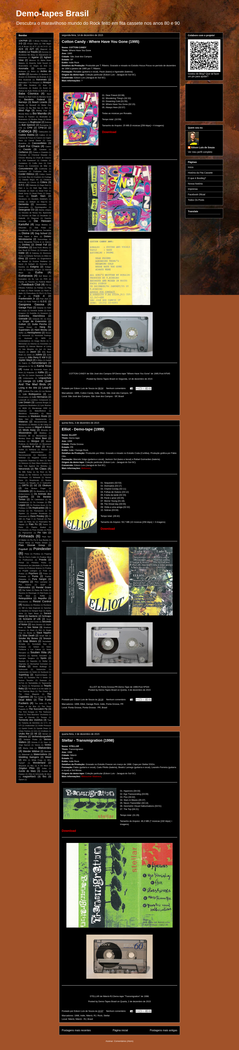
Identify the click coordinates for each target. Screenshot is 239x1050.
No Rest (40, 472)
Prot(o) (21, 574)
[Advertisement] (119, 407)
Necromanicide (25, 455)
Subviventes (24, 672)
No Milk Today (25, 472)
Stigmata (22, 664)
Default (32, 202)
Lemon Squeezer (36, 375)
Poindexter (42, 549)
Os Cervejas (38, 502)
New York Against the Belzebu (33, 466)
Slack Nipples (44, 632)
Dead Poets (37, 193)
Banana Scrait (45, 97)
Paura (45, 524)
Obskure (46, 485)
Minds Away (29, 430)
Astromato (41, 79)
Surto (21, 678)
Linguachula (45, 378)
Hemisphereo (34, 332)
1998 (76, 1015)
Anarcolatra (23, 66)
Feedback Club (31, 284)
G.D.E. (43, 301)
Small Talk (43, 636)
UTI (20, 726)
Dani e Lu (23, 188)
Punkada (22, 576)
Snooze (47, 638)
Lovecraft (22, 400)
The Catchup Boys (27, 691)
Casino (48, 146)
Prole (45, 571)
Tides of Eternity (27, 717)
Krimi (21, 372)
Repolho (42, 598)
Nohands (36, 477)
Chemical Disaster (39, 155)
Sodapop (22, 647)
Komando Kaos (40, 369)
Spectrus (22, 656)
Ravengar (33, 593)
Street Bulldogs (40, 667)
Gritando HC (37, 319)
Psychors (33, 573)
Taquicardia (46, 683)
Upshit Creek (27, 728)
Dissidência (23, 230)
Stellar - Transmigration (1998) (88, 740)
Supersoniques (41, 675)
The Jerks (39, 703)
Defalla (21, 202)
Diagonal (35, 218)
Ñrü (44, 776)
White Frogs (37, 760)
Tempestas (35, 686)
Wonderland (39, 762)
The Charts (43, 691)
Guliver (22, 324)
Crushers (37, 177)
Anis (45, 66)
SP (130, 393)
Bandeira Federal (34, 99)
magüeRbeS (29, 776)
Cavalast (42, 149)
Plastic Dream (41, 543)
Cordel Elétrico (26, 174)
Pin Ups (42, 532)
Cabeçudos (43, 132)
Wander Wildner (31, 751)
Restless (26, 605)
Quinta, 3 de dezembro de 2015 (135, 690)
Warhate (47, 751)
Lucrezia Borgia (41, 403)
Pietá (49, 530)
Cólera (43, 182)
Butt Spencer (28, 125)
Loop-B (46, 387)
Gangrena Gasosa (31, 304)
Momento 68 (24, 436)
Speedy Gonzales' (39, 656)
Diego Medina (41, 225)
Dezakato (44, 216)
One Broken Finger (35, 488)
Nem (42, 460)
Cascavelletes (39, 143)
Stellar (107, 1015)
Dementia (24, 204)
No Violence (34, 475)
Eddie (22, 253)
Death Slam (38, 196)
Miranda (44, 430)
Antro (33, 71)
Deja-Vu (44, 202)
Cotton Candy (86, 393)
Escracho (43, 264)
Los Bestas (46, 391)
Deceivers (23, 199)
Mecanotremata (40, 422)
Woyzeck (22, 766)
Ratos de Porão (41, 590)
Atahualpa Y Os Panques (29, 83)
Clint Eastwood (29, 160)
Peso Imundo (37, 530)
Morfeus (22, 441)
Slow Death (28, 635)
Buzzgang (44, 125)
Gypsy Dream (25, 327)
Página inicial (120, 1030)
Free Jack (44, 299)
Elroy (21, 258)
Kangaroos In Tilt (26, 366)
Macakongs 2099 (39, 408)
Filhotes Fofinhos (26, 288)
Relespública (25, 598)
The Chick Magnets (29, 694)
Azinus (21, 91)
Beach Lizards (39, 102)
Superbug (24, 674)
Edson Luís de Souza (203, 147)
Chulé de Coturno (43, 158)
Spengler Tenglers (27, 658)
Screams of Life (32, 619)
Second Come (33, 622)
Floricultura (31, 293)
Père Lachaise (41, 582)
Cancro (39, 138)
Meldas (34, 425)
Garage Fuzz (25, 307)
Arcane (21, 77)
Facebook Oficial (196, 194)
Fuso (21, 302)
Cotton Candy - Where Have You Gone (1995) (100, 42)
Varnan (45, 734)
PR (121, 704)
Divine (26, 233)
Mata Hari (23, 419)
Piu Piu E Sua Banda (39, 540)
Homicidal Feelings (43, 335)
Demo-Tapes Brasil (106, 379)
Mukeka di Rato (31, 446)
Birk (46, 108)
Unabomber (30, 726)
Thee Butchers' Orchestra (37, 715)
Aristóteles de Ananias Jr (38, 77)
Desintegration (41, 207)
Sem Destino (37, 625)
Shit (40, 630)
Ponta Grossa (112, 704)
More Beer (41, 438)
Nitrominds (24, 468)
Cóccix (33, 182)
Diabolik (22, 218)
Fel (47, 285)
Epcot (21, 264)
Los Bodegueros (32, 394)
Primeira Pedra (39, 563)
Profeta (48, 568)
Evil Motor (43, 276)
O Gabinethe (45, 483)
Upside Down (42, 728)
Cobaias (44, 160)
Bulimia (48, 122)
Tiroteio (44, 717)
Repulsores (23, 602)
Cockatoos (23, 163)
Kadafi (48, 360)
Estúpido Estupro (34, 270)
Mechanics (23, 425)
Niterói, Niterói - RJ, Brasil (80, 1019)
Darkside (22, 191)
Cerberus (23, 152)
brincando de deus (43, 774)
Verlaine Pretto (30, 739)
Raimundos (24, 587)
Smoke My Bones (28, 638)
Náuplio (33, 483)
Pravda (42, 559)
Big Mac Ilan (34, 108)
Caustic (27, 149)
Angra (35, 66)
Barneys (23, 102)
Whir (25, 760)
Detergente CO (26, 209)
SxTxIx (21, 683)
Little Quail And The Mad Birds (35, 382)
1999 (76, 704)
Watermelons (40, 754)
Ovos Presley (37, 516)
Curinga (48, 177)
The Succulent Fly (38, 709)
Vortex (47, 744)
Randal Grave (43, 587)
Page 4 (29, 519)
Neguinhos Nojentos (27, 460)
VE (35, 733)
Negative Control (39, 458)
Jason (33, 351)
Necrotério (42, 455)
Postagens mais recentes (76, 1030)
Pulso (45, 574)
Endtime (32, 259)
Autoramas (23, 88)
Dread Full (41, 244)
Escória (22, 267)
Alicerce (32, 60)
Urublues (44, 731)
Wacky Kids (28, 748)
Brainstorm (23, 119)
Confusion (23, 171)
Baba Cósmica (29, 93)
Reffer (42, 596)
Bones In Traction (27, 117)
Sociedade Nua (39, 644)
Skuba (29, 633)
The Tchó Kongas (26, 712)
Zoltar (44, 768)
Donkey (26, 244)
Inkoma (33, 344)
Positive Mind (45, 557)
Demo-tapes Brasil (52, 13)
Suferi (34, 672)
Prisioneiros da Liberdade (29, 565)
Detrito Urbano (45, 210)
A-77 (35, 46)
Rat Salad (26, 590)
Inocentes (44, 344)
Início (190, 167)
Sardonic (33, 616)
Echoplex (44, 250)
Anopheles (41, 69)
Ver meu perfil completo (200, 152)
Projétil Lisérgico (30, 571)
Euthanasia (26, 275)
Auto (45, 85)
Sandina (24, 611)
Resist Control (42, 601)
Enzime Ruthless (40, 261)
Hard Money (41, 329)
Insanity (22, 346)
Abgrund (43, 49)
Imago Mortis (39, 341)
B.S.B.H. (44, 91)
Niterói (89, 1015)
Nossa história (195, 183)
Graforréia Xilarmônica (32, 316)
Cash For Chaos (29, 146)
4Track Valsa (32, 44)
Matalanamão (41, 419)
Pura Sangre (39, 579)
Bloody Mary (24, 114)
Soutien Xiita (38, 652)
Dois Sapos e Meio (28, 236)
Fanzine (31, 282)
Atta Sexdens (30, 85)
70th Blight (46, 44)
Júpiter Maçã (25, 360)
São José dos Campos (117, 393)
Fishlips (40, 288)
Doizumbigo (42, 239)
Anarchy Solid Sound (38, 63)
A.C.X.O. (44, 46)
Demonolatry (41, 204)
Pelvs (21, 527)
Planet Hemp (24, 543)
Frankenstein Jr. (27, 298)
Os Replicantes (36, 507)
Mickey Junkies (25, 427)
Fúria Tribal (31, 302)
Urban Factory (24, 731)
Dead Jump (23, 193)
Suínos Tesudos (26, 680)
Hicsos (48, 333)
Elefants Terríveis (33, 256)
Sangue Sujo (37, 611)
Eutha (39, 272)
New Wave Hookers (40, 463)
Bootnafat (43, 117)
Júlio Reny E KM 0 (37, 357)
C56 (20, 128)
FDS (45, 279)
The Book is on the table (38, 689)
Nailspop (32, 450)
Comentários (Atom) (123, 1041)
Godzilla (33, 313)
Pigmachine (27, 533)
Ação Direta (33, 91)
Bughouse (35, 122)
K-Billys (39, 360)
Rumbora (47, 605)
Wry (32, 766)
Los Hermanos (39, 397)
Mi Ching (44, 425)
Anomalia (23, 68)
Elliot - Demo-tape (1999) (83, 429)
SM (23, 608)
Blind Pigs (24, 110)
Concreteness (26, 168)
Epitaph (31, 264)
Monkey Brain (25, 438)
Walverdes (44, 747)
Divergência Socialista (41, 230)
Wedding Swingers (29, 757)
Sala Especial (34, 608)
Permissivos (24, 530)
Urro (36, 731)
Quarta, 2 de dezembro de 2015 (135, 1001)
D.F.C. (22, 185)
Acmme (45, 52)
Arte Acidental (25, 80)
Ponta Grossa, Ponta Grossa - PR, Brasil (87, 707)
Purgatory (24, 581)
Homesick (26, 335)
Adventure (23, 57)
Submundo (23, 669)
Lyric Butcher (45, 405)
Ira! (40, 349)
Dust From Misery (40, 248)
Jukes (29, 355)
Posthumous (28, 560)
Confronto (43, 169)
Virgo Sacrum (24, 745)
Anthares (22, 71)
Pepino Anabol (38, 527)
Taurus (24, 686)
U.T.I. (46, 723)
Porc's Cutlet (30, 557)
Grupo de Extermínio (34, 321)
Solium (36, 647)
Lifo (49, 375)
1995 (76, 393)
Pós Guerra (25, 585)
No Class (40, 468)
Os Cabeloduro (37, 500)
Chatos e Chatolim (40, 152)
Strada (22, 666)
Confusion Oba (40, 171)
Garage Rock (92, 704)
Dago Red (44, 185)
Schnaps (46, 616)
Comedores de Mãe (38, 166)
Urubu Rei (24, 733)
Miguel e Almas (43, 427)
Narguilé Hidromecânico (31, 452)
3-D (20, 43)
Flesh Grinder (34, 291)
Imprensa (193, 189)
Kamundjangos (39, 363)
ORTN (25, 485)
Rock (102, 393)
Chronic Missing (25, 158)
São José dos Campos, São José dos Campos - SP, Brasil (96, 396)
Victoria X (35, 742)
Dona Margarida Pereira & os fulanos (35, 242)
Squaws (22, 661)
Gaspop (40, 308)
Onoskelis (24, 491)
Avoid (45, 88)
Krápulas (30, 372)
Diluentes (22, 228)
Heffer (21, 333)
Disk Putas (40, 228)
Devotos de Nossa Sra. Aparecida (36, 213)
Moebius (43, 433)
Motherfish (34, 444)
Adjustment (43, 55)
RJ (95, 1015)
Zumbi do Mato (27, 771)
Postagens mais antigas (163, 1030)
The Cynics (38, 697)
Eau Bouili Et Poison (27, 250)
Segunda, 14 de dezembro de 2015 (136, 379)
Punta (35, 576)
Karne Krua (44, 365)
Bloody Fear (41, 111)
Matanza (23, 421)
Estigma (34, 266)
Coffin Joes (37, 163)
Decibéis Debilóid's (39, 199)
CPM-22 (42, 127)
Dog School (41, 233)
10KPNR (23, 40)
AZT (32, 49)
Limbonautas (28, 378)
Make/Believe (40, 411)
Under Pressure (44, 726)
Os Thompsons (36, 511)
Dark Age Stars (40, 188)
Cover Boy (25, 177)
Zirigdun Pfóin (27, 768)
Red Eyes (44, 593)
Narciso (44, 450)
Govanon (44, 313)
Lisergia (27, 381)
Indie (97, 393)
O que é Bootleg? (197, 178)
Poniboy (36, 554)
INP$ (43, 338)
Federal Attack (45, 282)
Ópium (21, 779)
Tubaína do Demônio (31, 723)
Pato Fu (33, 524)
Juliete (38, 354)
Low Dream (25, 402)
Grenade (23, 318)
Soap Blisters (30, 641)
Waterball (26, 754)
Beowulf (33, 105)
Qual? (42, 585)
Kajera (24, 363)
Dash (32, 191)
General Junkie (36, 311)
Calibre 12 (43, 135)
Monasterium (41, 436)
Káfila (41, 372)
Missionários (25, 432)
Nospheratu (34, 480)
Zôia (30, 774)
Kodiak (26, 369)
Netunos (24, 463)
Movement (46, 444)
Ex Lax (35, 279)
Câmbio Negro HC (30, 180)
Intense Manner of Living (40, 346)
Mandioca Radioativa (28, 413)
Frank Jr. (39, 296)
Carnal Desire (35, 140)
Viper (46, 742)
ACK (21, 49)
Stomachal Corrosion (39, 664)
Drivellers (23, 247)
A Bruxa (25, 46)
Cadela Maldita (26, 135)
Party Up (31, 522)
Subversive (40, 669)
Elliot (82, 704)
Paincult (40, 519)
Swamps (43, 680)
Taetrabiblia (33, 683)
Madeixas (23, 411)
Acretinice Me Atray (27, 55)
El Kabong (34, 253)
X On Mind (43, 766)
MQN (24, 408)
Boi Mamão (40, 113)
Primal (21, 563)
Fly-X (41, 293)
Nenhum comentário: (116, 388)
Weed (48, 757)
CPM (29, 127)
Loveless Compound (39, 400)
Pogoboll (23, 549)
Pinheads (26, 536)
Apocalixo (34, 74)
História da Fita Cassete (200, 172)
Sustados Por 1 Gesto (38, 678)
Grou (49, 319)
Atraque (47, 82)
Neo (49, 460)
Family (21, 282)
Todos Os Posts (196, 200)
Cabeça (25, 131)
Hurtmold (28, 338)
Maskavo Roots (39, 416)
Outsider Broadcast (38, 513)
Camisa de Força (26, 138)
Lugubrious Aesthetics (28, 405)
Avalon (35, 88)
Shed (32, 630)
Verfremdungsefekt (41, 736)
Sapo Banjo (33, 613)
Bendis (21, 105)
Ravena (22, 593)
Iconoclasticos (24, 341)
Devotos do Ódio (29, 216)
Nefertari (22, 458)
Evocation (23, 279)
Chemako (23, 155)
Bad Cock (32, 97)
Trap (49, 720)
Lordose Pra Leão (30, 391)
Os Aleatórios (39, 491)
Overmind (23, 516)
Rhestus (36, 605)
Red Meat (24, 596)
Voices (37, 745)
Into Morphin (28, 349)
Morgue (35, 441)
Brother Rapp (37, 119)
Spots (43, 658)
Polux (27, 554)
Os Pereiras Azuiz (37, 505)
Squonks (33, 661)
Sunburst (44, 672)
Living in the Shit (28, 387)
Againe (35, 57)
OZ (35, 485)
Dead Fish (43, 191)
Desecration (24, 207)
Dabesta (32, 185)
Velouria (23, 736)
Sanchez (47, 608)
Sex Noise (32, 627)
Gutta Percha (39, 324)
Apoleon (44, 74)
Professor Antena (34, 568)
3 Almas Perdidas (40, 41)
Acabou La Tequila (28, 51)
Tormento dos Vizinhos (31, 720)
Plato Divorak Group (32, 545)
